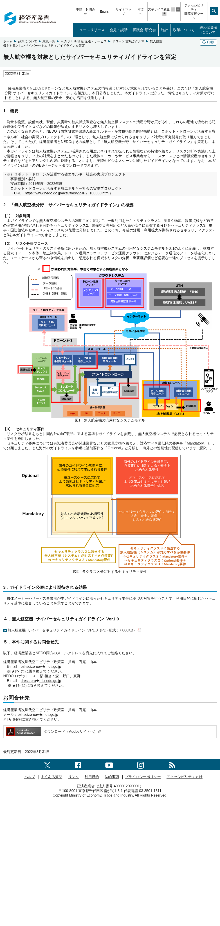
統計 (164, 30)
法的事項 (112, 777)
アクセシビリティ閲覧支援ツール (193, 12)
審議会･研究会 (144, 30)
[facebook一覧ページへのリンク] (78, 764)
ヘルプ (29, 777)
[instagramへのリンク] (140, 764)
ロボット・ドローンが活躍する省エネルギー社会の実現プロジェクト (62, 188)
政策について (184, 30)
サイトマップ (123, 11)
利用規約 (92, 777)
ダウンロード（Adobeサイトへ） (53, 731)
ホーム (8, 41)
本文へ (141, 11)
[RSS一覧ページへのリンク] (172, 764)
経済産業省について (209, 30)
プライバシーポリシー (143, 777)
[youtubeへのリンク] (109, 764)
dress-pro (28, 681)
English (105, 11)
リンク (73, 777)
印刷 (208, 42)
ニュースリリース (90, 30)
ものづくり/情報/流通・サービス (84, 41)
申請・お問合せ (85, 11)
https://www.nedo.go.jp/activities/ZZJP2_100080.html (67, 193)
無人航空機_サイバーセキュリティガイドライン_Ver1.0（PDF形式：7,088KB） (74, 630)
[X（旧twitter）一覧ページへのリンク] (47, 764)
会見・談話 (119, 30)
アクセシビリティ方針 (184, 777)
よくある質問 (51, 777)
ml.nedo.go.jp (50, 681)
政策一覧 (49, 41)
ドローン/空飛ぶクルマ (128, 41)
